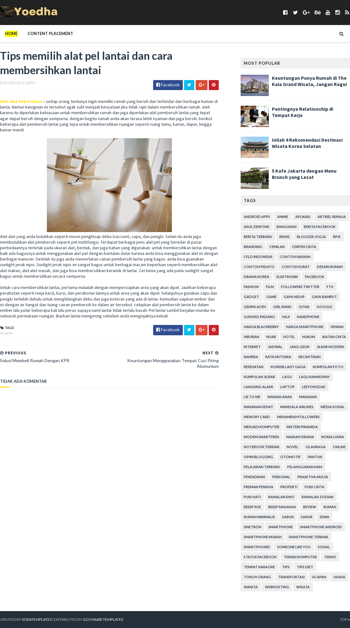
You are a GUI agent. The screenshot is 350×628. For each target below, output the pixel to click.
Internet (252, 347)
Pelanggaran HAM (304, 467)
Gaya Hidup (294, 297)
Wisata (303, 587)
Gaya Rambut (324, 297)
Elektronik (287, 277)
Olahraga (316, 447)
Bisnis (284, 237)
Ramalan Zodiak (317, 497)
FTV (330, 287)
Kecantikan (309, 357)
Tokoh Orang (257, 577)
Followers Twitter (300, 287)
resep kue (252, 507)
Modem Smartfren (261, 437)
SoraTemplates (37, 619)
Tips (286, 567)
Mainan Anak (280, 397)
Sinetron (252, 527)
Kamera (251, 357)
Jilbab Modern (330, 347)
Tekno (330, 557)
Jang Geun (299, 347)
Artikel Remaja (332, 217)
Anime (282, 217)
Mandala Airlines (296, 407)
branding (253, 247)
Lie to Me (252, 397)
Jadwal (275, 347)
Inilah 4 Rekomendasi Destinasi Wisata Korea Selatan (307, 143)
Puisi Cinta (314, 487)
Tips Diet (305, 567)
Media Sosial (333, 407)
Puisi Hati (252, 497)
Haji (286, 317)
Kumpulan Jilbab (259, 377)
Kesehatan (253, 367)
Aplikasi (302, 217)
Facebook (314, 277)
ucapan (319, 577)
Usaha (339, 577)
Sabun (288, 517)
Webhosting (277, 587)
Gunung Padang (259, 317)
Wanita (251, 587)
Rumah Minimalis (259, 517)
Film (270, 287)
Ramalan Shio (281, 497)
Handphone (308, 317)
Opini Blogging (258, 457)
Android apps (257, 217)
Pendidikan (254, 477)
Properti (289, 487)
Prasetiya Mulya (313, 477)
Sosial (324, 547)
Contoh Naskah (295, 257)
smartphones (257, 547)
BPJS (337, 237)
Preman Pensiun (258, 487)
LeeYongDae (313, 387)
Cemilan (277, 247)
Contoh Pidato (259, 267)
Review (6, 333)
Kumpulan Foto (328, 367)
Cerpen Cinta (304, 247)
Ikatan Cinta (334, 337)
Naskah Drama (300, 437)
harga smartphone (304, 327)
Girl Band (282, 307)
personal (281, 477)
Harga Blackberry (261, 327)
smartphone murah (263, 537)
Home (11, 33)
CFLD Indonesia (258, 257)
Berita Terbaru (258, 237)
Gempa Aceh (255, 307)
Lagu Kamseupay (314, 377)
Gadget (251, 297)
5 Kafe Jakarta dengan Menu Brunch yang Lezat (304, 174)
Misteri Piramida (302, 427)
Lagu (287, 377)
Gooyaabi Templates (103, 619)
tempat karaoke (259, 567)
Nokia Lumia (332, 437)
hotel (289, 337)
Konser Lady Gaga (288, 367)
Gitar (304, 307)
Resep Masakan (282, 507)
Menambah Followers (298, 417)
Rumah (329, 507)
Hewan (337, 327)
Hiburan (251, 337)
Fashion (251, 287)
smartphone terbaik (308, 537)
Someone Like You (294, 547)
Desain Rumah (330, 267)
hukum (308, 337)
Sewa (324, 517)
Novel (292, 447)
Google (324, 307)
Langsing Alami (258, 387)
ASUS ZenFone (256, 227)
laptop (287, 387)
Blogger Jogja (311, 237)
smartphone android (321, 527)
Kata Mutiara (278, 357)
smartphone (280, 527)
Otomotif (290, 457)
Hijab (271, 337)
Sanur (306, 517)
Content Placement (50, 33)
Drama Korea (256, 277)
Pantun (315, 457)
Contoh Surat (296, 267)
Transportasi (291, 577)
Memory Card (257, 417)
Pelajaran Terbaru (262, 467)
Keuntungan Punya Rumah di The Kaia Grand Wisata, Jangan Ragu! (309, 81)
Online (339, 447)
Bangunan (287, 227)
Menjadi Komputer (261, 427)
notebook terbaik (261, 447)
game (271, 297)
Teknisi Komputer (300, 557)
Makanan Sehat (258, 407)
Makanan (308, 397)
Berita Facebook (319, 227)
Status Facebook (260, 557)
